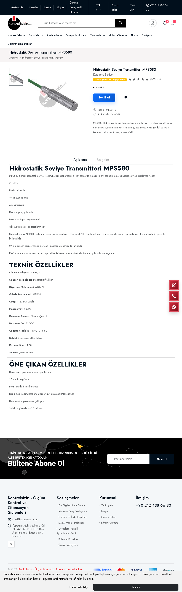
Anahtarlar (53, 35)
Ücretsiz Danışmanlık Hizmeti (76, 7)
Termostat (96, 35)
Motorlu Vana (116, 35)
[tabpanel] (55, 92)
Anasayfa (13, 57)
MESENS (111, 110)
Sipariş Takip (108, 517)
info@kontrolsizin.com (25, 519)
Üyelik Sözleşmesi (68, 545)
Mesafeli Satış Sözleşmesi (72, 511)
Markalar (33, 7)
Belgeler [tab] (103, 160)
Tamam (136, 587)
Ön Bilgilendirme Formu (71, 505)
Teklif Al (104, 97)
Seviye (145, 35)
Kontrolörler (15, 35)
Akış (133, 35)
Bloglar (60, 7)
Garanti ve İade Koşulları (72, 517)
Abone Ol (162, 459)
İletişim (47, 7)
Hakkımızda (17, 7)
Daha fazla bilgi (78, 587)
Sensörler (35, 35)
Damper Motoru (75, 35)
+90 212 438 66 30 (153, 505)
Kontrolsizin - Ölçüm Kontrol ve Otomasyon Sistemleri (50, 569)
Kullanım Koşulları (68, 539)
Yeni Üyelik (107, 505)
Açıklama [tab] (80, 160)
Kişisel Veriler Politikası (71, 523)
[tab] (16, 77)
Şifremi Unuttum (109, 523)
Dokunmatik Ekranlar (20, 43)
